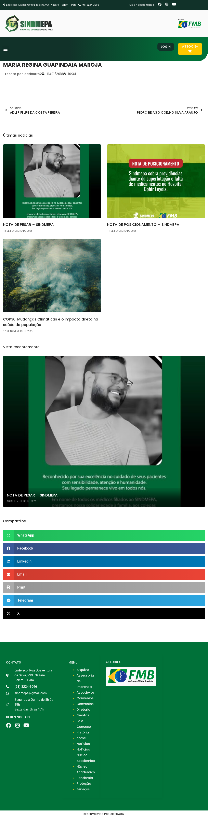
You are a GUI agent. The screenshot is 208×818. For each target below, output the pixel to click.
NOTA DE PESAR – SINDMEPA (28, 224)
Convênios (85, 698)
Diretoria (83, 709)
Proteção (84, 783)
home (81, 738)
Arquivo (83, 670)
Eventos (83, 715)
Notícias (83, 744)
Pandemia (85, 778)
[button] (5, 49)
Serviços (83, 789)
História (83, 732)
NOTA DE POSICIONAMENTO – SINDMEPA (143, 224)
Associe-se (85, 692)
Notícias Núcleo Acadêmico (86, 755)
